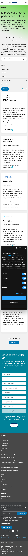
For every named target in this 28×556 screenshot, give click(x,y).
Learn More (8, 130)
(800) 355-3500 (6, 537)
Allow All (14, 298)
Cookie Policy (13, 547)
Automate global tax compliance (9, 460)
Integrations (4, 445)
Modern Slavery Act (6, 549)
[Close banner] (25, 248)
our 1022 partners (11, 255)
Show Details (19, 293)
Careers (3, 482)
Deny (14, 306)
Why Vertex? (4, 438)
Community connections (7, 487)
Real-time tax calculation (7, 457)
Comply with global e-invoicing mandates (12, 462)
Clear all (24, 89)
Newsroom (4, 479)
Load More (14, 342)
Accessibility (4, 547)
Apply (5, 89)
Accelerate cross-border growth (9, 467)
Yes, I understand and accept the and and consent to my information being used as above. (14, 418)
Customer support (6, 496)
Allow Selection (14, 302)
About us (3, 476)
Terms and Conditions (7, 546)
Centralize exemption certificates (9, 470)
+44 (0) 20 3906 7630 (20, 537)
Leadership (4, 484)
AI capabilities (5, 443)
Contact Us (6, 527)
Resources (4, 448)
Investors (3, 489)
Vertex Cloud (4, 440)
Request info (4, 498)
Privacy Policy (19, 418)
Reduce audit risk (5, 465)
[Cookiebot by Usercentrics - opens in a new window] (16, 248)
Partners (3, 450)
